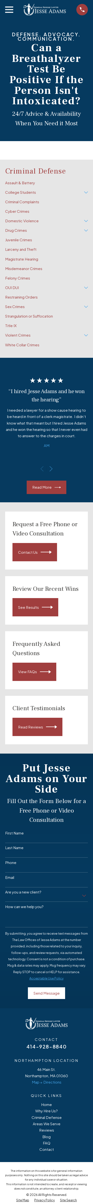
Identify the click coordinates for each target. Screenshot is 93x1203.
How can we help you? (24, 906)
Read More (46, 487)
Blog (46, 1136)
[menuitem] (46, 183)
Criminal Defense (47, 1117)
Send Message (47, 993)
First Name (14, 833)
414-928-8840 (46, 1046)
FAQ (46, 1143)
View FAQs (34, 671)
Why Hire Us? (46, 1110)
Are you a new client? (23, 892)
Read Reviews (37, 726)
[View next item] (51, 468)
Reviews (46, 1130)
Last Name (14, 847)
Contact (46, 1149)
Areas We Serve (46, 1123)
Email (9, 877)
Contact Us (35, 552)
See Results (35, 607)
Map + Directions (46, 1082)
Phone (10, 862)
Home (46, 1104)
